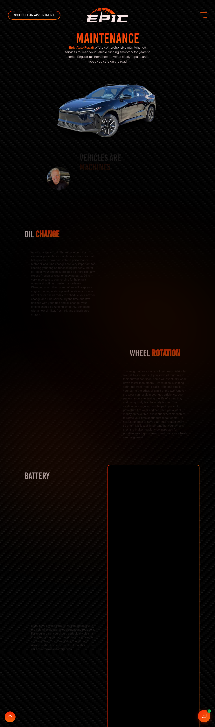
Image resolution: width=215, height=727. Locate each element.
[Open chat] (204, 716)
